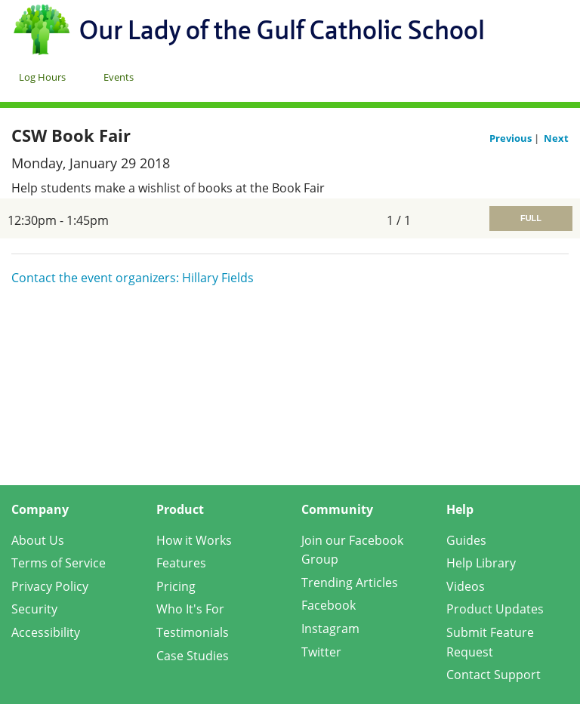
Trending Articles (349, 582)
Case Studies (192, 655)
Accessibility (45, 632)
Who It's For (190, 609)
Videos (465, 586)
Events (118, 77)
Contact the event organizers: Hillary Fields (132, 277)
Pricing (176, 586)
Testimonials (192, 632)
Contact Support (493, 674)
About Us (37, 540)
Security (34, 609)
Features (181, 563)
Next (556, 138)
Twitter (321, 652)
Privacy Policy (49, 586)
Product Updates (495, 609)
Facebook (328, 605)
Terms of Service (58, 563)
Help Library (481, 563)
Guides (466, 540)
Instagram (330, 628)
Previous (511, 138)
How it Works (194, 540)
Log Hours (42, 77)
